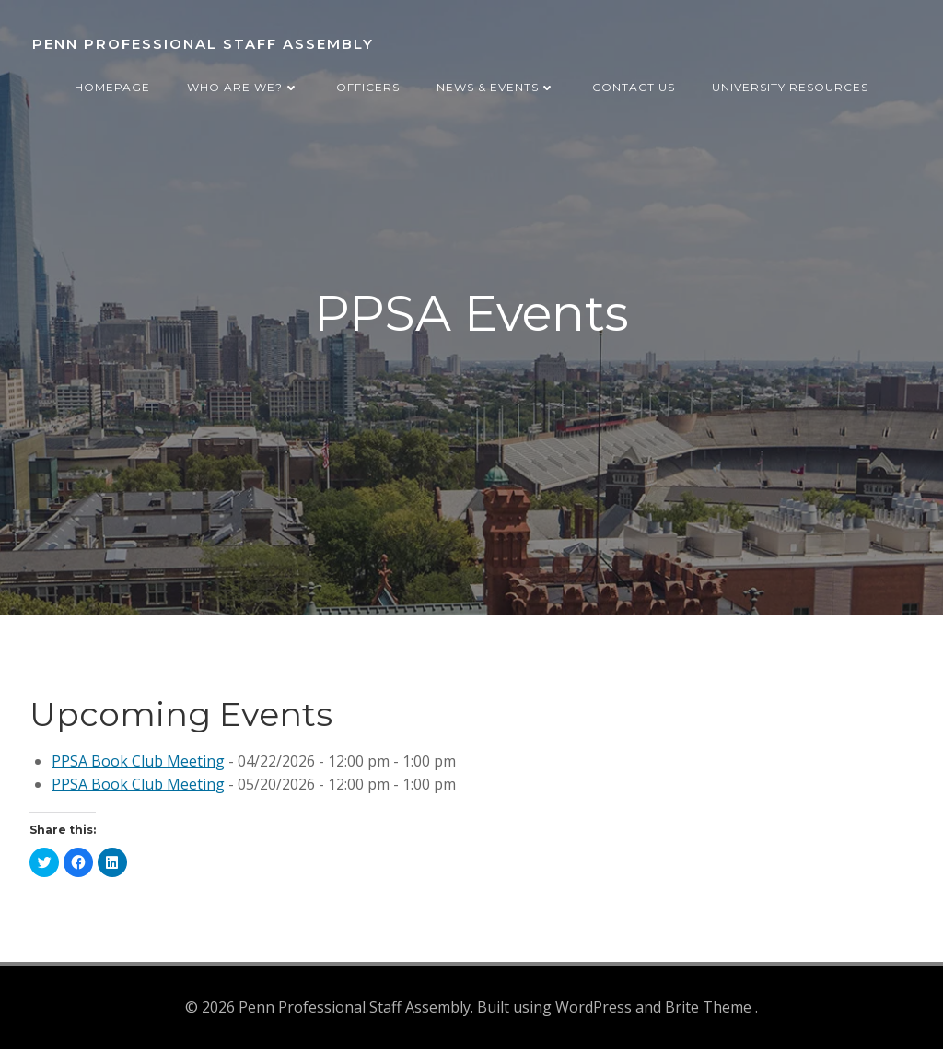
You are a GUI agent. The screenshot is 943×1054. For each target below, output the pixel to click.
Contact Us (633, 81)
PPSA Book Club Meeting (138, 767)
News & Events (496, 81)
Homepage (112, 81)
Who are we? (243, 81)
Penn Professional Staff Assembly (200, 41)
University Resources (790, 81)
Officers (368, 81)
